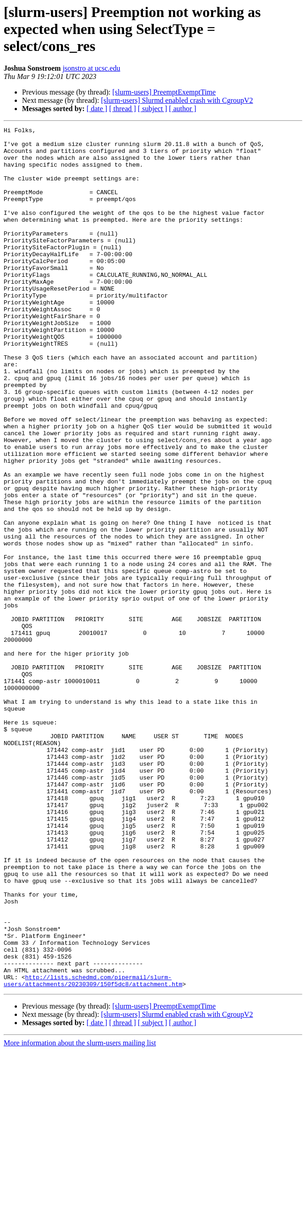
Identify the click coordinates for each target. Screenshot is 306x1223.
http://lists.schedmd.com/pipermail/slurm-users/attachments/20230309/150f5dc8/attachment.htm (93, 1152)
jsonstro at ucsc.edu (91, 68)
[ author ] (183, 108)
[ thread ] (122, 108)
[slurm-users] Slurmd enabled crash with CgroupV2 (177, 100)
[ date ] (97, 108)
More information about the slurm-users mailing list (80, 1215)
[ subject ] (152, 108)
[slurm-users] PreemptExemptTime (164, 92)
